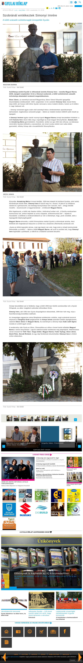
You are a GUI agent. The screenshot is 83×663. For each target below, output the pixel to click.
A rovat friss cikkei (40, 455)
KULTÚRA (22, 10)
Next (79, 582)
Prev (11, 582)
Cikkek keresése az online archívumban (30, 625)
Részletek (72, 660)
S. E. (16, 10)
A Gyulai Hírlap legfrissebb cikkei (33, 533)
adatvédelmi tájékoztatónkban (11, 656)
